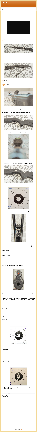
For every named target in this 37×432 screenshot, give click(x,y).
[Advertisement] (18, 15)
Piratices (5, 3)
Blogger (21, 429)
